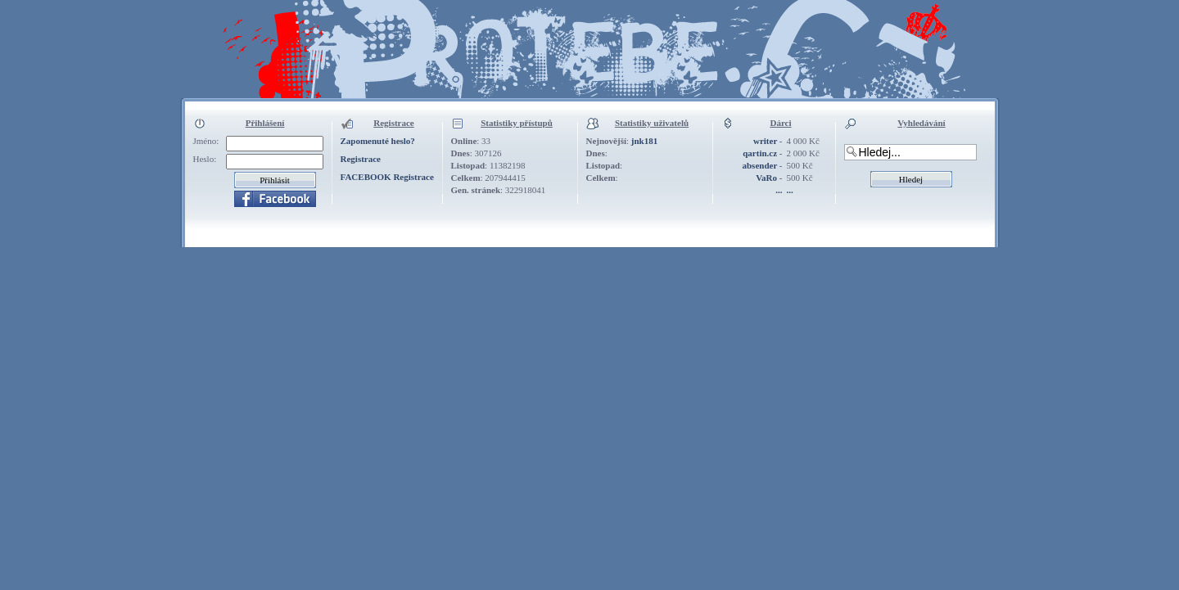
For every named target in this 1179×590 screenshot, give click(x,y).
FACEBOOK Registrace (387, 177)
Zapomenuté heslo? (378, 141)
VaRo (766, 177)
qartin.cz (760, 153)
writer (765, 141)
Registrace (361, 159)
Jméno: (206, 141)
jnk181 (644, 141)
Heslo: (205, 159)
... (778, 190)
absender (759, 165)
